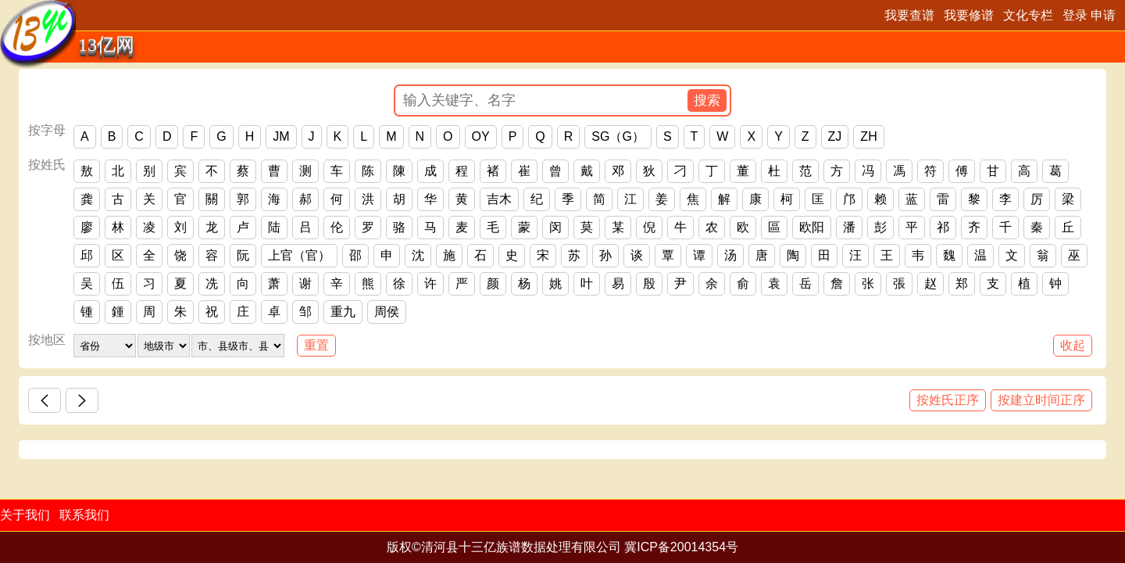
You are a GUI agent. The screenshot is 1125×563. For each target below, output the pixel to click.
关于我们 (25, 515)
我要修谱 (969, 15)
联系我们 (84, 515)
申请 (1103, 15)
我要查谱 (909, 15)
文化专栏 (1028, 15)
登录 (1075, 15)
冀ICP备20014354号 (681, 547)
